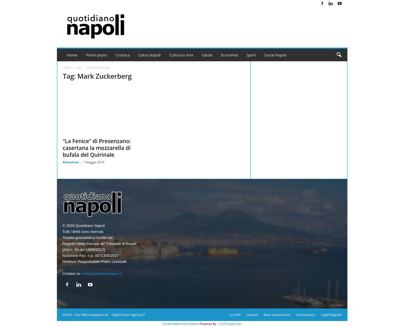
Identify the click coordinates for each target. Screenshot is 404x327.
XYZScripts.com (230, 324)
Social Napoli (275, 55)
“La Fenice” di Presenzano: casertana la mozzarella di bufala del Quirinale (97, 148)
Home (72, 55)
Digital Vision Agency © (128, 314)
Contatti (252, 314)
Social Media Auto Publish (180, 324)
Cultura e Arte (181, 55)
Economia (229, 55)
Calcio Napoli (149, 55)
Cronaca (123, 55)
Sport (251, 55)
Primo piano (96, 55)
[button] (339, 55)
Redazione (71, 162)
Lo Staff (235, 314)
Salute (207, 55)
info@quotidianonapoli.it (102, 273)
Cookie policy (305, 314)
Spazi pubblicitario (276, 314)
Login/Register (331, 314)
